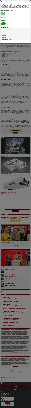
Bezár (29, 42)
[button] (4, 29)
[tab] (15, 29)
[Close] (29, 1)
